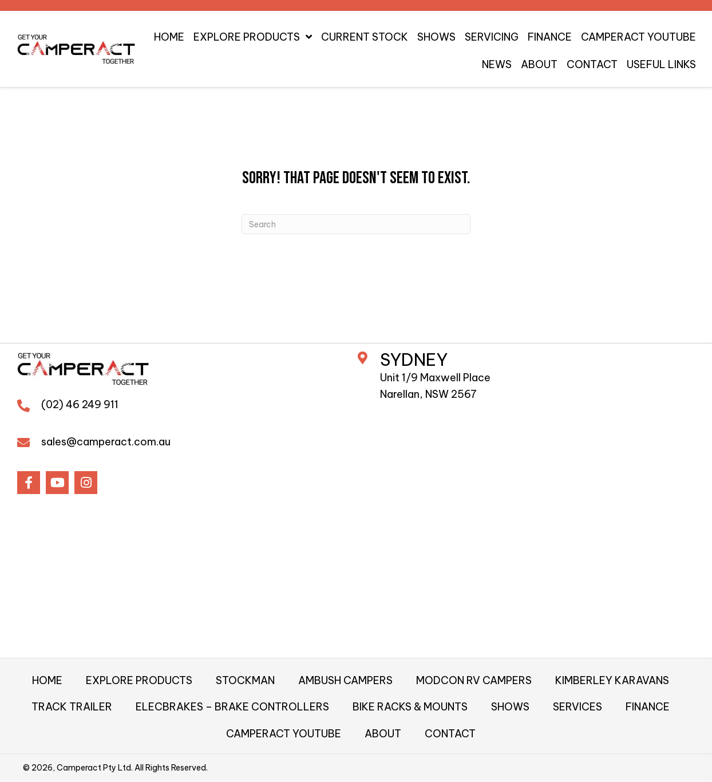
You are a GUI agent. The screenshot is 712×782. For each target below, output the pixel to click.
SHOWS (510, 706)
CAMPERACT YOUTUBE (283, 733)
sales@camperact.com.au (106, 441)
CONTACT (450, 733)
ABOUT (383, 733)
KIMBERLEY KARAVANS (612, 680)
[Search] (356, 224)
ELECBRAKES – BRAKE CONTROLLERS (232, 706)
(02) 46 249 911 (79, 404)
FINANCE (648, 706)
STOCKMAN (245, 680)
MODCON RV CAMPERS (474, 680)
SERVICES (577, 706)
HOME (47, 680)
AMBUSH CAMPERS (345, 680)
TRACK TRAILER (71, 706)
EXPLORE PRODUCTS (139, 680)
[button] (28, 482)
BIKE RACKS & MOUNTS (410, 706)
